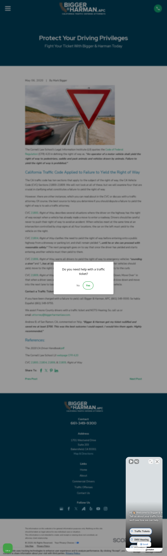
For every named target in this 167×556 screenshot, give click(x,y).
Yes (88, 285)
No (78, 285)
